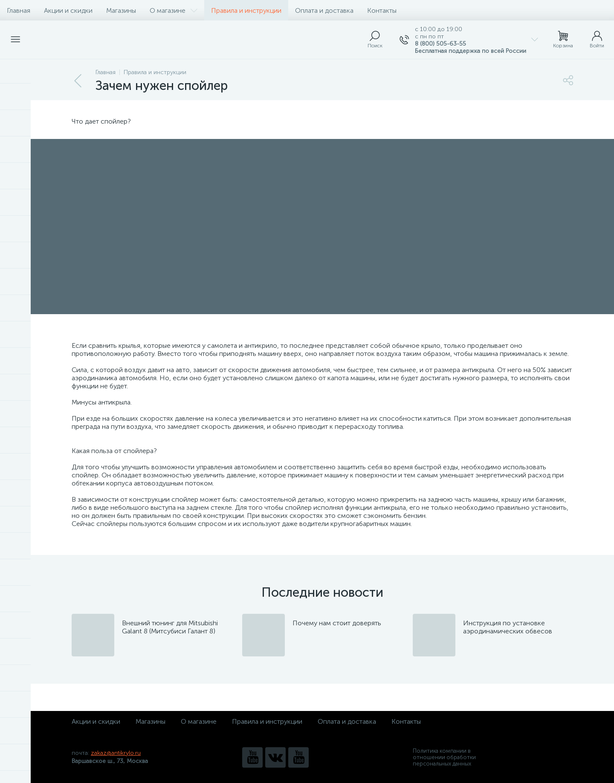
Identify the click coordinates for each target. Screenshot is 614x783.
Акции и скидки (68, 10)
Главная (18, 10)
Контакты (382, 10)
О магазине (173, 10)
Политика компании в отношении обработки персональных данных (444, 757)
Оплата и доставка (324, 10)
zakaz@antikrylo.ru (116, 753)
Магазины (121, 10)
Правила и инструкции (246, 10)
